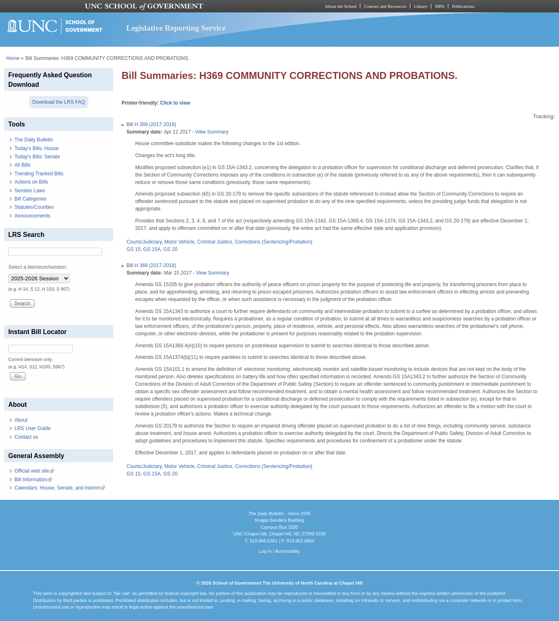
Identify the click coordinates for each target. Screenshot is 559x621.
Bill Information (33, 479)
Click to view (175, 103)
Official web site (34, 471)
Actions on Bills (31, 182)
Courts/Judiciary (144, 242)
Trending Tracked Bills (38, 174)
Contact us (26, 437)
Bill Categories (30, 199)
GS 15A (152, 249)
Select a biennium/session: (37, 267)
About (20, 420)
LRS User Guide (32, 428)
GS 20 (171, 249)
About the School (341, 6)
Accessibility (287, 551)
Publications (463, 6)
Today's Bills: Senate (37, 157)
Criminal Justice (214, 242)
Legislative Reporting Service (176, 28)
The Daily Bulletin (33, 140)
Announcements (32, 216)
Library (421, 6)
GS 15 (133, 249)
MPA (440, 6)
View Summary (211, 132)
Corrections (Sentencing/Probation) (273, 242)
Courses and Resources (385, 6)
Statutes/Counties (34, 207)
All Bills (22, 165)
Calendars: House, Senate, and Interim (59, 488)
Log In (265, 551)
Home (12, 58)
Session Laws (29, 190)
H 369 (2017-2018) (155, 124)
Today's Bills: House (36, 148)
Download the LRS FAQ (58, 102)
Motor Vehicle (179, 242)
